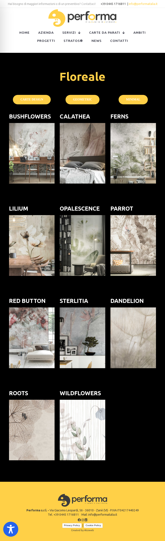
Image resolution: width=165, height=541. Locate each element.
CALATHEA (75, 116)
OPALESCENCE (80, 208)
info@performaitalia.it (143, 4)
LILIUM (18, 208)
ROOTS (18, 393)
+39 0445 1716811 (114, 4)
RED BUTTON (27, 301)
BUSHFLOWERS (30, 116)
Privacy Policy (72, 525)
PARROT (121, 208)
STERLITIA (74, 301)
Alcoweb (89, 530)
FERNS (119, 116)
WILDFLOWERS (80, 393)
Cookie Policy (93, 525)
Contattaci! (89, 4)
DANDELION (127, 301)
